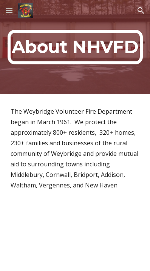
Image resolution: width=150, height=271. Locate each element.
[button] (9, 10)
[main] (75, 47)
